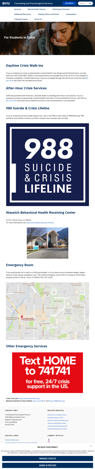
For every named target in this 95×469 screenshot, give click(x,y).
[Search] (85, 3)
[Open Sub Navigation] (23, 9)
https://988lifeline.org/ (60, 401)
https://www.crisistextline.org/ (30, 398)
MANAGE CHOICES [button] (47, 458)
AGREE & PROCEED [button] (48, 465)
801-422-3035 (12, 81)
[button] (91, 446)
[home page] (6, 3)
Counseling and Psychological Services (34, 3)
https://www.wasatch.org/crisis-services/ (42, 223)
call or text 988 (39, 401)
